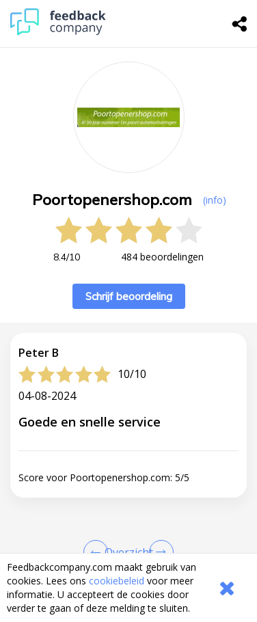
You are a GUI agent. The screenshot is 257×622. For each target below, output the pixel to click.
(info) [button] (214, 199)
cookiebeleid (116, 580)
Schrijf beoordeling (128, 296)
